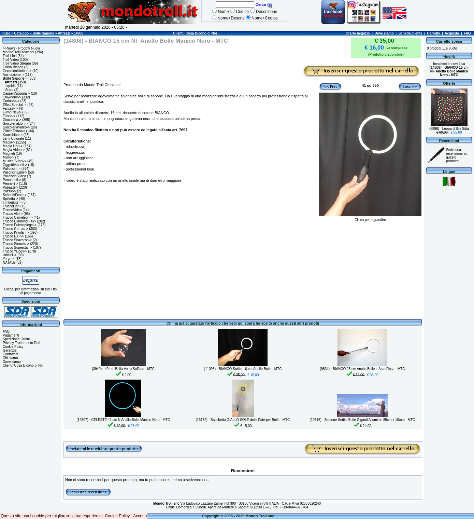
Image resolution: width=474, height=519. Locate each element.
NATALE (9, 262)
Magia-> (9, 142)
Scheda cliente (410, 33)
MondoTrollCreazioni (18, 52)
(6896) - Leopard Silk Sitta (449, 129)
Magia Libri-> (13, 146)
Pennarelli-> (12, 180)
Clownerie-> (12, 97)
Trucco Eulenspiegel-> (20, 225)
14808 (79, 33)
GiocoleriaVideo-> (16, 127)
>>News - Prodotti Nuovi (21, 48)
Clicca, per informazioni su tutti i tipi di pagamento (31, 291)
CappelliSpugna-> (16, 93)
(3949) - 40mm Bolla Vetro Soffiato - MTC (123, 369)
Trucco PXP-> (13, 236)
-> (15, 78)
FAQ (467, 33)
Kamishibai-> (13, 135)
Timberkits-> (12, 202)
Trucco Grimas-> (15, 229)
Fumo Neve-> (13, 112)
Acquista (452, 33)
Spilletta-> (10, 199)
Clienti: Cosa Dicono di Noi (195, 33)
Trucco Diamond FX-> (19, 221)
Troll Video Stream (17, 63)
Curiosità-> (11, 101)
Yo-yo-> (8, 259)
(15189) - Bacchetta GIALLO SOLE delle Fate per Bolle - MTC (243, 420)
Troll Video (11, 60)
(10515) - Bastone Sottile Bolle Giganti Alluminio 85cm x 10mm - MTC (362, 420)
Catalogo (21, 33)
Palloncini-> (11, 168)
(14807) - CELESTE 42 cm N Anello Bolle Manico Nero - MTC (123, 420)
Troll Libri (10, 56)
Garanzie (10, 350)
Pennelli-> (10, 184)
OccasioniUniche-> (17, 71)
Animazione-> (13, 75)
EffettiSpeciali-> (15, 105)
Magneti (9, 153)
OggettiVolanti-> (15, 165)
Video (9, 90)
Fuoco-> (9, 116)
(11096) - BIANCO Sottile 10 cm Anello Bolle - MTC (243, 369)
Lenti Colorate (13, 138)
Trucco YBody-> (15, 251)
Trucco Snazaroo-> (17, 240)
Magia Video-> (14, 150)
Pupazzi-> (10, 187)
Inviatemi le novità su (449, 69)
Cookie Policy (13, 347)
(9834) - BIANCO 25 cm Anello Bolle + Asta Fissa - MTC (362, 369)
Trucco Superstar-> (17, 247)
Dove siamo (384, 33)
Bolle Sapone (43, 33)
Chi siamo (10, 358)
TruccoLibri (11, 206)
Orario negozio (358, 33)
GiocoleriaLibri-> (15, 123)
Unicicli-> (10, 255)
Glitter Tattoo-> (14, 131)
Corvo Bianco (13, 67)
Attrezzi (64, 33)
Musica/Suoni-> (14, 161)
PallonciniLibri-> (15, 172)
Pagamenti (11, 335)
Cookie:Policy (117, 516)
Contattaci (10, 354)
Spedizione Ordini (16, 339)
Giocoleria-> (12, 120)
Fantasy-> (10, 108)
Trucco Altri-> (13, 214)
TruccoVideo (12, 210)
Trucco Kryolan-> (16, 232)
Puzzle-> (9, 191)
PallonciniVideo (14, 176)
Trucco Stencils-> (16, 244)
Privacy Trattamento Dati (21, 343)
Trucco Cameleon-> (18, 217)
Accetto (140, 516)
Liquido (10, 86)
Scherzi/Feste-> (15, 195)
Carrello (433, 33)
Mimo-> (8, 157)
